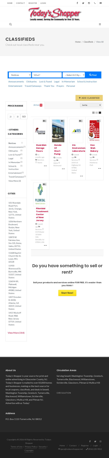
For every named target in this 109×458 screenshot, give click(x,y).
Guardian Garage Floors (41, 148)
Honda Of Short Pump (57, 149)
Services (41, 160)
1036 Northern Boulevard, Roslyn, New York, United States (15, 227)
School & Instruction (87, 81)
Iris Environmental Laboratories (80, 148)
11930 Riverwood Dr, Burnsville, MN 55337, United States (15, 271)
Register (33, 3)
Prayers (60, 85)
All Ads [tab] (37, 105)
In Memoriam (68, 81)
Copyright (29, 450)
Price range (15, 105)
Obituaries (31, 81)
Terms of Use (16, 446)
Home (9, 3)
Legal (56, 81)
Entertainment (15, 85)
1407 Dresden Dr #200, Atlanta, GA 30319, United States (15, 303)
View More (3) (15, 181)
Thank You (49, 85)
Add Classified (89, 97)
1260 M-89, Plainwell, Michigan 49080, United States (15, 287)
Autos (56, 163)
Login (43, 3)
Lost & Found (45, 81)
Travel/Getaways (33, 85)
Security (42, 446)
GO (24, 116)
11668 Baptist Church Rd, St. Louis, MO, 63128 (15, 257)
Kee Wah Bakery (94, 148)
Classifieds (88, 42)
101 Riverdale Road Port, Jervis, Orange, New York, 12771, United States (15, 210)
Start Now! (67, 293)
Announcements (16, 81)
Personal (70, 85)
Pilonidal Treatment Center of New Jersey (42, 214)
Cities (11, 193)
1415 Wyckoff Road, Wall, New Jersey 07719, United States (15, 319)
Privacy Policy (31, 446)
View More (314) (16, 332)
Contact (20, 3)
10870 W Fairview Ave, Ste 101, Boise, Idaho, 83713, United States (15, 243)
